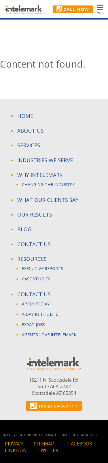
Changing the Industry (48, 184)
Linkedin (16, 450)
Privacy (14, 443)
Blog (24, 229)
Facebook (80, 443)
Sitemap (44, 443)
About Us (30, 130)
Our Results (34, 214)
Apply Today (36, 304)
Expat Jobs (33, 324)
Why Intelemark (39, 174)
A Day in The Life (40, 314)
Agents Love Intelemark (49, 334)
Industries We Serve (45, 160)
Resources (32, 258)
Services (28, 145)
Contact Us (34, 244)
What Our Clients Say (47, 199)
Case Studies (36, 279)
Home (25, 115)
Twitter (47, 450)
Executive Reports (42, 268)
